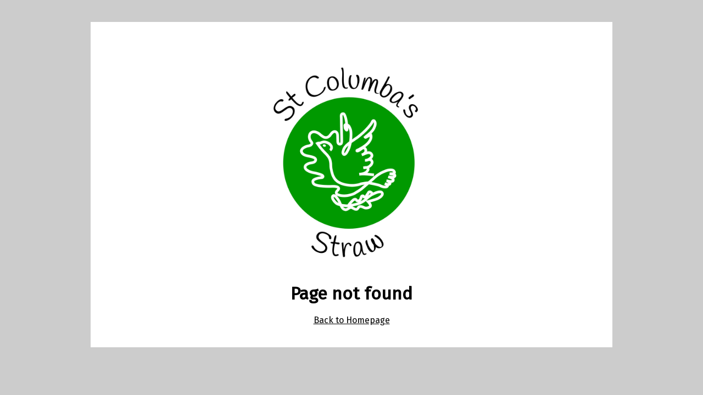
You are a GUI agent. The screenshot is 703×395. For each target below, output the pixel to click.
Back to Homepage (352, 320)
